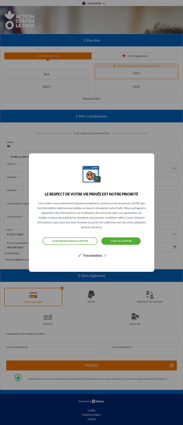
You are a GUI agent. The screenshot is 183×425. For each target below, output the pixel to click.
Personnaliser (92, 255)
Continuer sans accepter (70, 240)
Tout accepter (121, 240)
